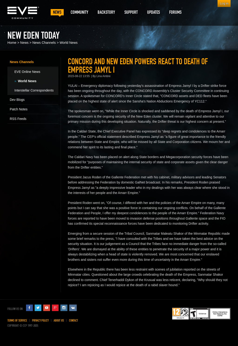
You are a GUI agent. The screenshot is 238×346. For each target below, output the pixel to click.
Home (11, 42)
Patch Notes (18, 109)
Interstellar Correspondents (34, 90)
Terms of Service (17, 320)
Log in (224, 3)
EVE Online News (27, 72)
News (24, 42)
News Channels (44, 42)
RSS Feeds (18, 119)
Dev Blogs (17, 100)
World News (68, 42)
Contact (73, 320)
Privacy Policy (40, 320)
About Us (59, 320)
